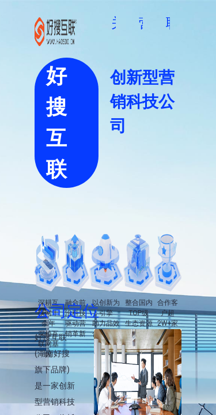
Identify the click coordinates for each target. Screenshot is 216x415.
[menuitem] (88, 24)
